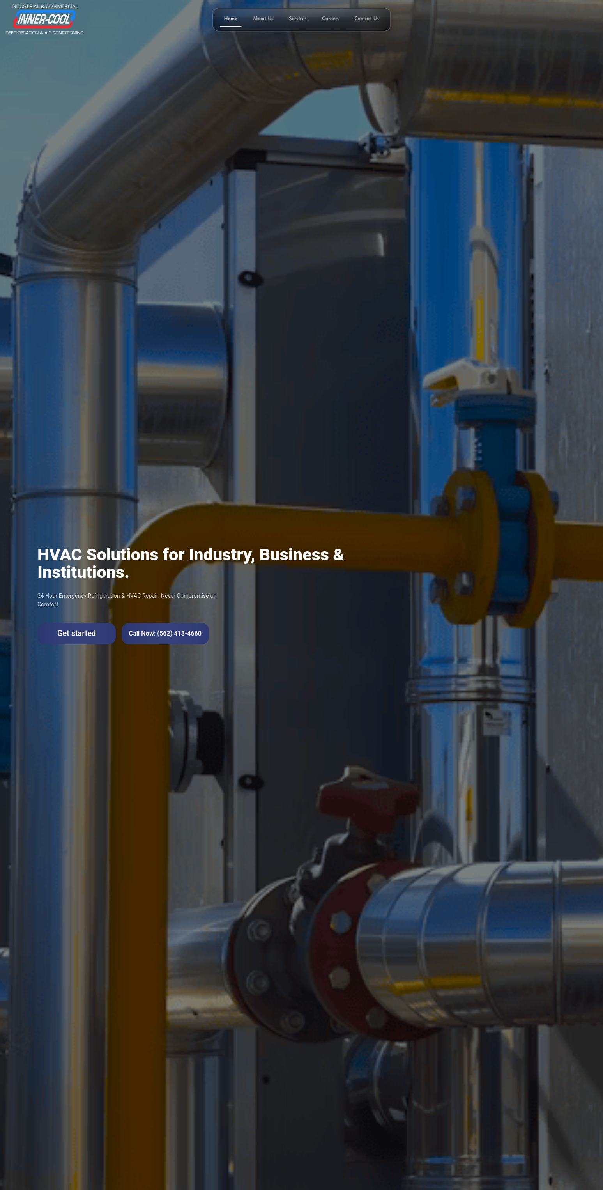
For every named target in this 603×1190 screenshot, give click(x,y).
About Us (263, 19)
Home (230, 19)
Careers (330, 19)
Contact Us (366, 19)
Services (297, 19)
